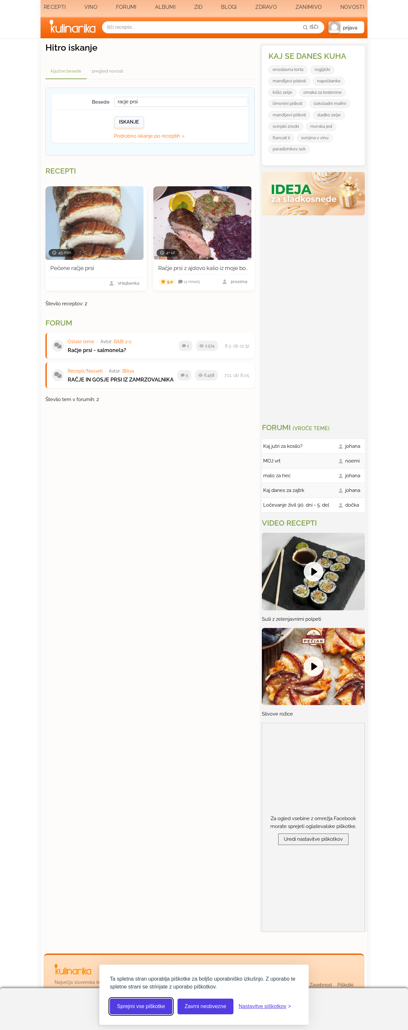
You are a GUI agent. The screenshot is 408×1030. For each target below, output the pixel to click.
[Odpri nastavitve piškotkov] (265, 1006)
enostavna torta (288, 69)
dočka (352, 505)
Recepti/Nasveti (85, 371)
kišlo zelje (282, 92)
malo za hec (277, 476)
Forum (58, 323)
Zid (198, 7)
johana (352, 446)
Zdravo (266, 7)
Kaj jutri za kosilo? (282, 446)
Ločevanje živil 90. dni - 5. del (296, 505)
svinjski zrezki (286, 126)
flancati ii (281, 137)
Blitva (128, 371)
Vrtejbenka (128, 283)
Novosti (352, 7)
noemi (352, 461)
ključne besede (66, 71)
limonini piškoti (287, 103)
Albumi (165, 7)
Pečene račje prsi (72, 268)
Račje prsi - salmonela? (97, 350)
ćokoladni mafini (330, 103)
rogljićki (322, 69)
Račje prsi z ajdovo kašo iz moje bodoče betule (217, 268)
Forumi (126, 7)
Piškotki (345, 985)
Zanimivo (309, 7)
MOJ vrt (271, 461)
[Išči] (310, 27)
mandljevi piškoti (289, 114)
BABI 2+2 (122, 341)
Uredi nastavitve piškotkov (313, 839)
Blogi (229, 7)
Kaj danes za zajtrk (283, 490)
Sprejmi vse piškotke (141, 1006)
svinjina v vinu (315, 137)
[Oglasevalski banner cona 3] (314, 317)
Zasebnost (321, 985)
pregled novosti (107, 71)
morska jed (321, 126)
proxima (239, 282)
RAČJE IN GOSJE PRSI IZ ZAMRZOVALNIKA (121, 380)
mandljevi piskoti (289, 80)
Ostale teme (81, 341)
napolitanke (329, 80)
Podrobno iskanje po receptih (147, 136)
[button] (346, 27)
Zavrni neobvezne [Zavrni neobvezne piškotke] (205, 1006)
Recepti (55, 7)
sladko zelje (329, 114)
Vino (90, 7)
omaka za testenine (322, 92)
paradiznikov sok (289, 148)
